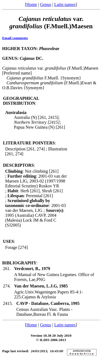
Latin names (65, 4)
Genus (45, 4)
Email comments (15, 38)
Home (31, 4)
